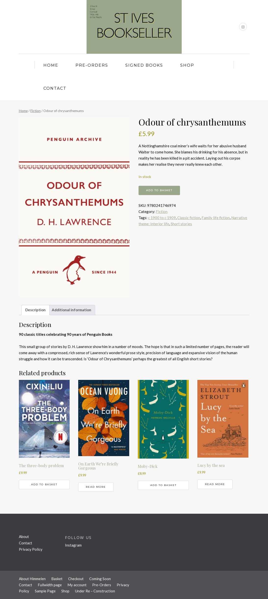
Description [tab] (35, 310)
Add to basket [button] (44, 484)
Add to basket (159, 190)
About (24, 536)
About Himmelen (32, 578)
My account (77, 585)
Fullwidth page (50, 585)
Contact (54, 88)
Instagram (73, 545)
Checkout (76, 578)
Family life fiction (216, 217)
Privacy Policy (30, 549)
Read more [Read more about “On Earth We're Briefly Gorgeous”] (96, 486)
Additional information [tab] (71, 310)
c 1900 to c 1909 (162, 217)
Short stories (181, 224)
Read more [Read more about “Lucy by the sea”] (215, 484)
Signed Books (144, 65)
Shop (187, 65)
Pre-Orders (92, 65)
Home (50, 65)
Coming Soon (100, 578)
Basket (57, 578)
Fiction (35, 111)
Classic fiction (188, 217)
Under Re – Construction (95, 591)
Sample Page (45, 591)
